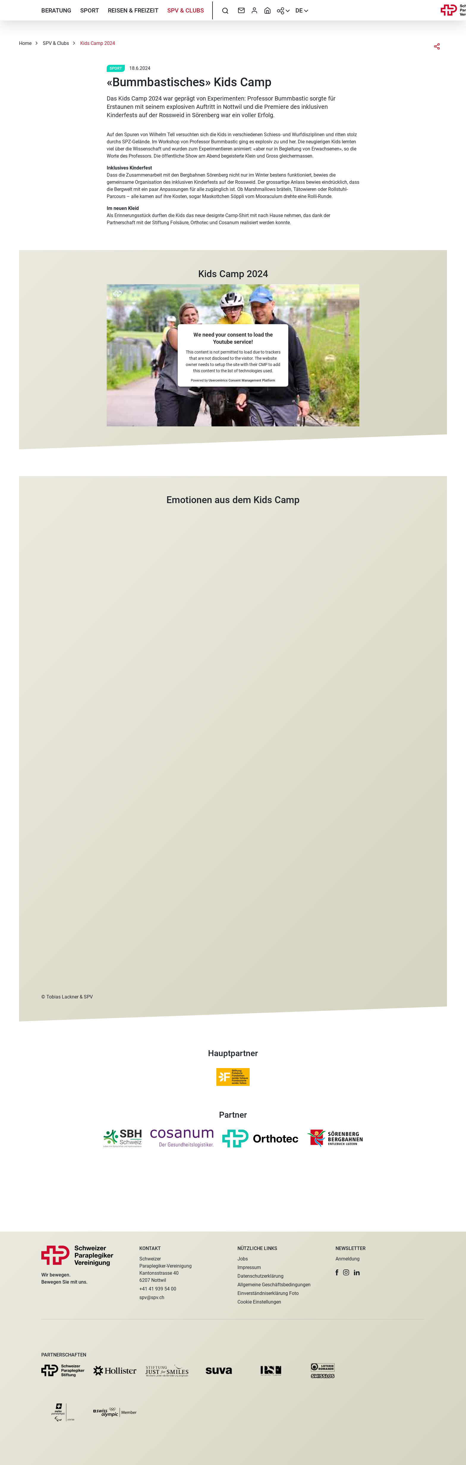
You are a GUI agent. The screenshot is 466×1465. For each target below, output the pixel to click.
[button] (337, 1272)
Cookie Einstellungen (259, 1302)
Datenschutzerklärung (260, 1276)
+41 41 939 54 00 (157, 1289)
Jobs (242, 1259)
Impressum (249, 1267)
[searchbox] (225, 19)
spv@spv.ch (151, 1297)
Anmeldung (348, 1259)
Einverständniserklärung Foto (268, 1293)
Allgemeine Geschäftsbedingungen (274, 1284)
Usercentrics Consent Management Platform (242, 417)
